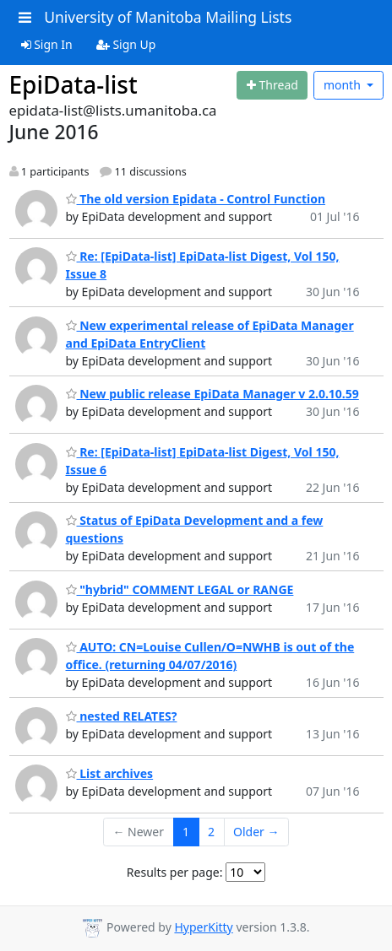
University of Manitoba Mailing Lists (167, 17)
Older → (256, 832)
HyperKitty (203, 927)
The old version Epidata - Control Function (196, 199)
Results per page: (175, 872)
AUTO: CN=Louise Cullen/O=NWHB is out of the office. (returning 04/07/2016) (210, 656)
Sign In (47, 44)
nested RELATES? (121, 716)
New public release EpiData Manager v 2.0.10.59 (212, 394)
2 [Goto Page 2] (211, 832)
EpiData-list (73, 84)
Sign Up (126, 44)
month (344, 85)
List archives (110, 773)
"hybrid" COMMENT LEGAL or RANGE (180, 589)
